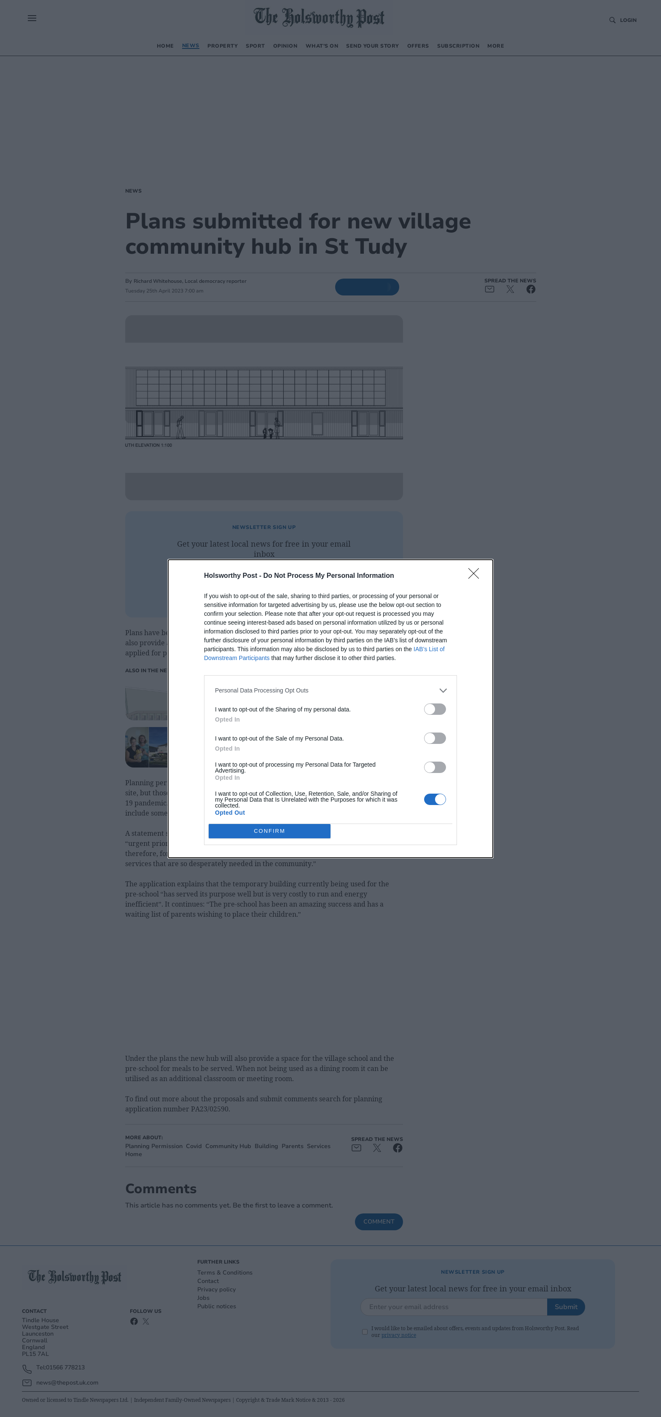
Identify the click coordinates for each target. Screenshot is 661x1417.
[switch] (435, 709)
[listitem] (330, 690)
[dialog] (330, 709)
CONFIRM (269, 831)
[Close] (476, 576)
